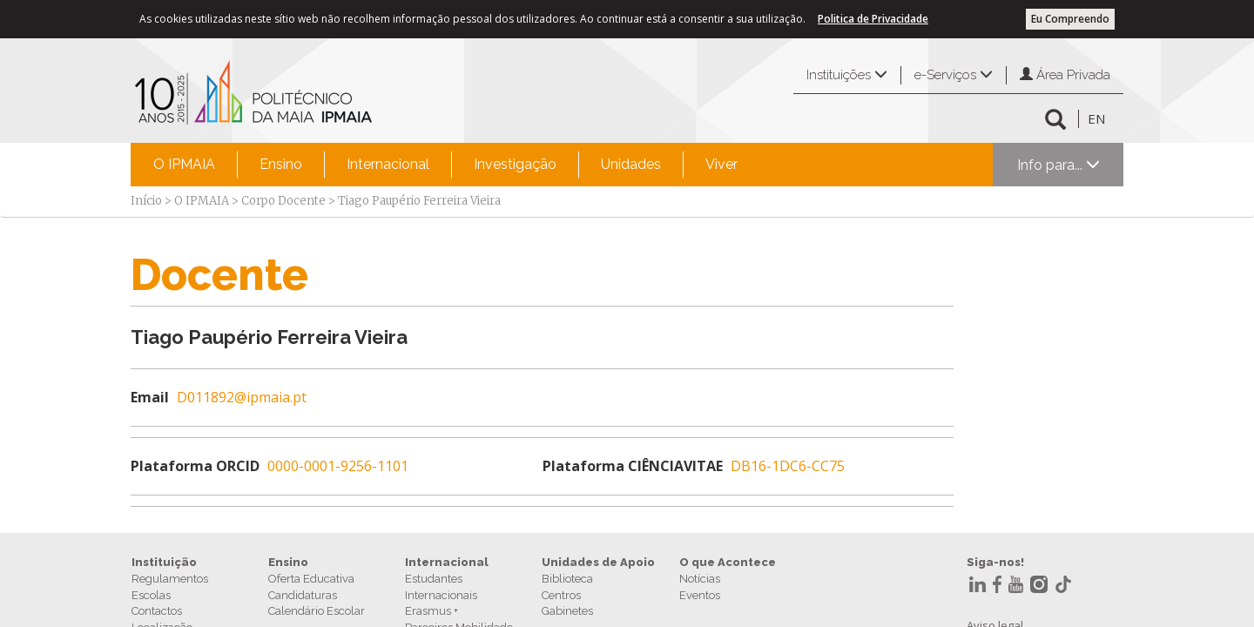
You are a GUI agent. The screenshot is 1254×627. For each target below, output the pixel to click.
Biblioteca (567, 578)
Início (146, 200)
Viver (721, 164)
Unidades (631, 164)
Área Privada (1065, 75)
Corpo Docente (283, 200)
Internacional (388, 164)
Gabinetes (567, 610)
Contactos (156, 610)
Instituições (846, 75)
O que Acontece (727, 562)
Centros (561, 595)
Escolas (151, 595)
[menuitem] (184, 164)
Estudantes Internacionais (441, 587)
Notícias (699, 578)
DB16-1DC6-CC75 (788, 465)
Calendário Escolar (316, 610)
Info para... (1058, 165)
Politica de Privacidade (873, 18)
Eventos (699, 595)
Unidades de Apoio (598, 562)
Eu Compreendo (1070, 18)
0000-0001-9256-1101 (337, 465)
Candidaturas (302, 595)
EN (1096, 118)
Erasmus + (431, 610)
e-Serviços (953, 75)
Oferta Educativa (311, 578)
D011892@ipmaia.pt (242, 397)
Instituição (164, 562)
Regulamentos (169, 578)
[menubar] (445, 164)
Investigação (515, 164)
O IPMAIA (184, 164)
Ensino (281, 164)
